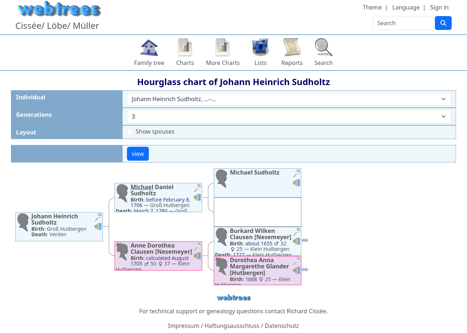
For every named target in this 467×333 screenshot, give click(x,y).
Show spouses (155, 131)
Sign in (439, 7)
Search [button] (323, 63)
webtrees (233, 298)
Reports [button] (292, 63)
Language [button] (406, 7)
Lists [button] (260, 63)
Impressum (184, 326)
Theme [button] (372, 7)
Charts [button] (185, 63)
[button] (98, 218)
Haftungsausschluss (232, 326)
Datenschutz (282, 326)
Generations (34, 115)
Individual (30, 97)
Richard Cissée (307, 311)
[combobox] (289, 99)
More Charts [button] (223, 63)
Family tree (149, 63)
